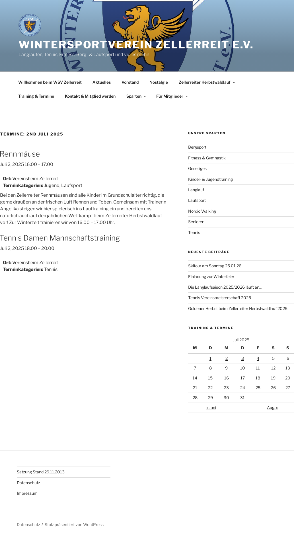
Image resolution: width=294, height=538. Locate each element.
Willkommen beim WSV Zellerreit (50, 82)
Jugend (51, 185)
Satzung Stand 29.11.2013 (41, 471)
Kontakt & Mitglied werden (90, 96)
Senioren (196, 221)
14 (195, 377)
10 (242, 367)
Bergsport (197, 147)
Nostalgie (158, 82)
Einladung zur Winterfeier (211, 276)
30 (226, 397)
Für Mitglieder (172, 96)
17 (242, 377)
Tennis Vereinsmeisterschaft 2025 (219, 297)
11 (258, 367)
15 (210, 377)
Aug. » (272, 407)
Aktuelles (101, 82)
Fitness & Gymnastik (207, 157)
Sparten (136, 96)
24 (242, 387)
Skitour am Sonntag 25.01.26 (214, 265)
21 (195, 387)
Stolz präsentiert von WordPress (74, 524)
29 (210, 397)
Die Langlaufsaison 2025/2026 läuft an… (225, 287)
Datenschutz (28, 482)
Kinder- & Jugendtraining (210, 179)
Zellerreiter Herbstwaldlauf (207, 82)
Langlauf (196, 189)
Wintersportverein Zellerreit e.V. (136, 44)
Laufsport (71, 185)
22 (210, 387)
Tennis (50, 269)
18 (258, 377)
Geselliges (197, 168)
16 (226, 377)
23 (226, 387)
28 (195, 397)
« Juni (211, 407)
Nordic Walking (202, 211)
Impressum (27, 493)
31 (242, 397)
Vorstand (130, 82)
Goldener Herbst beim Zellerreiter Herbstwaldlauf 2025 (237, 308)
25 (258, 387)
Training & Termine (36, 96)
